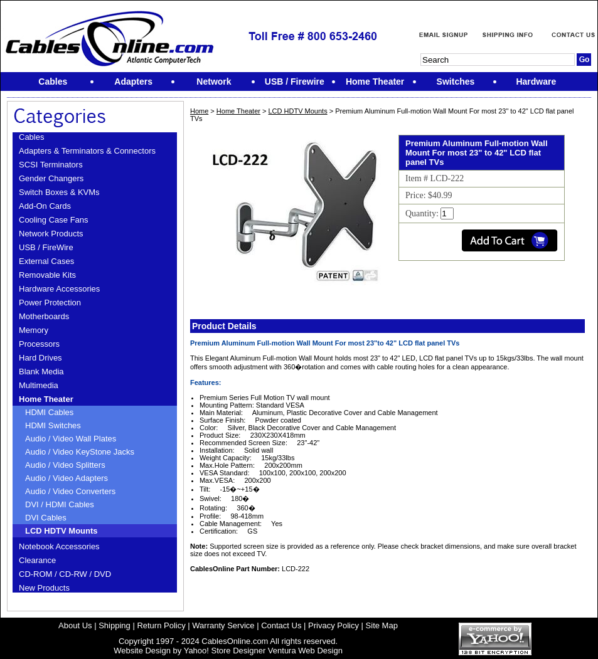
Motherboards (44, 316)
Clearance (37, 560)
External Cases (46, 261)
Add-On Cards (45, 206)
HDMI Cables (49, 412)
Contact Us (281, 625)
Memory (33, 330)
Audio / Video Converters (70, 491)
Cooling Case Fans (53, 219)
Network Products (51, 233)
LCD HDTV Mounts (61, 530)
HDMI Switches (53, 425)
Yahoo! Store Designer (225, 650)
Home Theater (46, 399)
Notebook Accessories (59, 546)
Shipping (115, 625)
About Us (75, 625)
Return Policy (161, 625)
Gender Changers (51, 178)
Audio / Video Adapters (66, 478)
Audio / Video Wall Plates (70, 438)
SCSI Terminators (51, 164)
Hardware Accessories (59, 288)
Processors (39, 344)
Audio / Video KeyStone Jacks (79, 451)
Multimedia (38, 385)
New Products (44, 588)
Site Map (382, 625)
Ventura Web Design (305, 650)
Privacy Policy (333, 625)
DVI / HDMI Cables (59, 504)
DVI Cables (46, 517)
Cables (31, 137)
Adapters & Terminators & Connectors (87, 151)
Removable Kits (47, 275)
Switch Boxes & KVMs (59, 192)
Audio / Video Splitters (65, 465)
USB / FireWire (46, 247)
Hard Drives (40, 357)
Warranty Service (223, 625)
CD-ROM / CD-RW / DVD (65, 574)
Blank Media (41, 371)
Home (199, 111)
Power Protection (50, 302)
